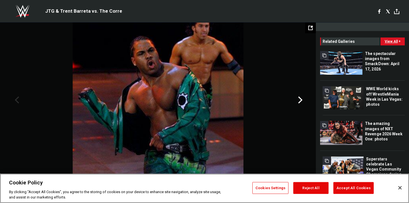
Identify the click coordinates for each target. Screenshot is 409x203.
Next (300, 100)
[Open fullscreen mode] (310, 28)
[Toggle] (396, 11)
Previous (16, 100)
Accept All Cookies (353, 188)
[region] (204, 188)
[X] (388, 11)
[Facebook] (379, 11)
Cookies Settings (270, 188)
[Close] (400, 188)
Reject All (310, 188)
